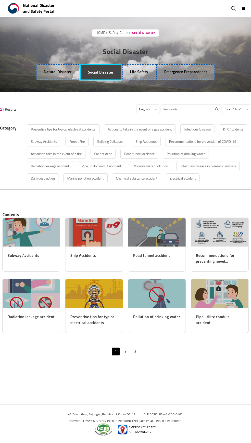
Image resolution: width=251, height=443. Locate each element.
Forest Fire (77, 141)
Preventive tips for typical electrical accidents (63, 129)
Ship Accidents (146, 141)
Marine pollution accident (85, 178)
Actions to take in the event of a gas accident (140, 129)
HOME (100, 32)
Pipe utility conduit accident (101, 166)
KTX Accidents (233, 129)
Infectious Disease (197, 129)
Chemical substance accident (136, 178)
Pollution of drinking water (186, 153)
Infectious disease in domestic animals (208, 166)
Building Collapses (110, 141)
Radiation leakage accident (50, 166)
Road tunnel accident (139, 153)
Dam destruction (43, 178)
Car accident (103, 153)
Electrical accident (183, 178)
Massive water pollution (151, 166)
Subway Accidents (44, 141)
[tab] (58, 71)
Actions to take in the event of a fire (56, 153)
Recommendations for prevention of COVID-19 (202, 141)
